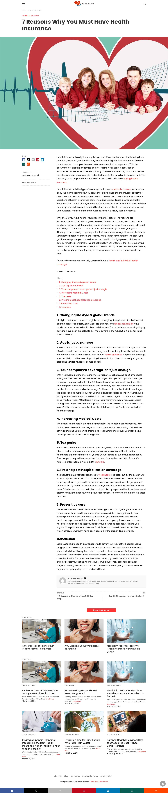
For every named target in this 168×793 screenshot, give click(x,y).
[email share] (33, 159)
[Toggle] (61, 278)
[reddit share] (28, 164)
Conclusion (65, 307)
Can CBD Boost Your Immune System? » (127, 596)
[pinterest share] (37, 159)
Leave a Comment (101, 610)
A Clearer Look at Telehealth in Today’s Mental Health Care (38, 647)
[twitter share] (28, 159)
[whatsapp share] (23, 164)
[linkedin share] (42, 159)
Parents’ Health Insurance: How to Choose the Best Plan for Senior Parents (125, 742)
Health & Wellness (35, 11)
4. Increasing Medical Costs (73, 292)
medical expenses (121, 189)
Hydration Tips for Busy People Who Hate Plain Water (82, 741)
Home (24, 11)
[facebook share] (23, 159)
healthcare (105, 474)
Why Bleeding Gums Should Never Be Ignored (80, 692)
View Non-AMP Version (99, 782)
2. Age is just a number (71, 285)
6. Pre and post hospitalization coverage (80, 299)
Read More (50, 699)
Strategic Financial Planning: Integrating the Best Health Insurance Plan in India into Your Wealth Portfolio (41, 744)
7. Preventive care (68, 303)
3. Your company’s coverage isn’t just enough (83, 289)
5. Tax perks (65, 296)
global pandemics (123, 323)
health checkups (113, 354)
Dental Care (69, 685)
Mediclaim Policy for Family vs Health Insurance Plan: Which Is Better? (123, 648)
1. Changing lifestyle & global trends (78, 282)
